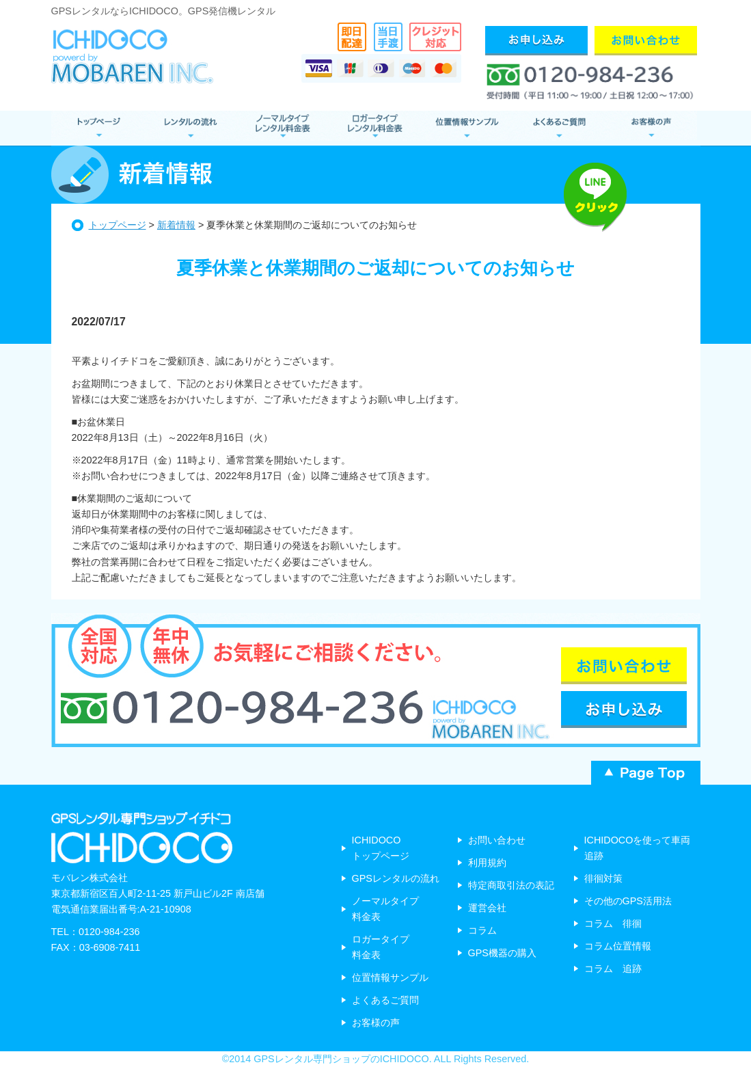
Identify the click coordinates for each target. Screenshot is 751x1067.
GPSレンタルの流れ (395, 878)
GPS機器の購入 (502, 952)
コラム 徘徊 (613, 923)
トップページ (117, 224)
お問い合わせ (496, 840)
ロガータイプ (374, 128)
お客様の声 (651, 128)
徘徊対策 (603, 878)
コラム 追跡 (613, 968)
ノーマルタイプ (282, 128)
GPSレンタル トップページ (97, 128)
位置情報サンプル (466, 128)
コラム (482, 930)
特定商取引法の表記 (511, 885)
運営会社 (487, 907)
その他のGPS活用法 (628, 900)
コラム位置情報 (617, 946)
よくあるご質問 (559, 128)
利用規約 (487, 862)
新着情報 (176, 224)
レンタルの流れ (190, 128)
